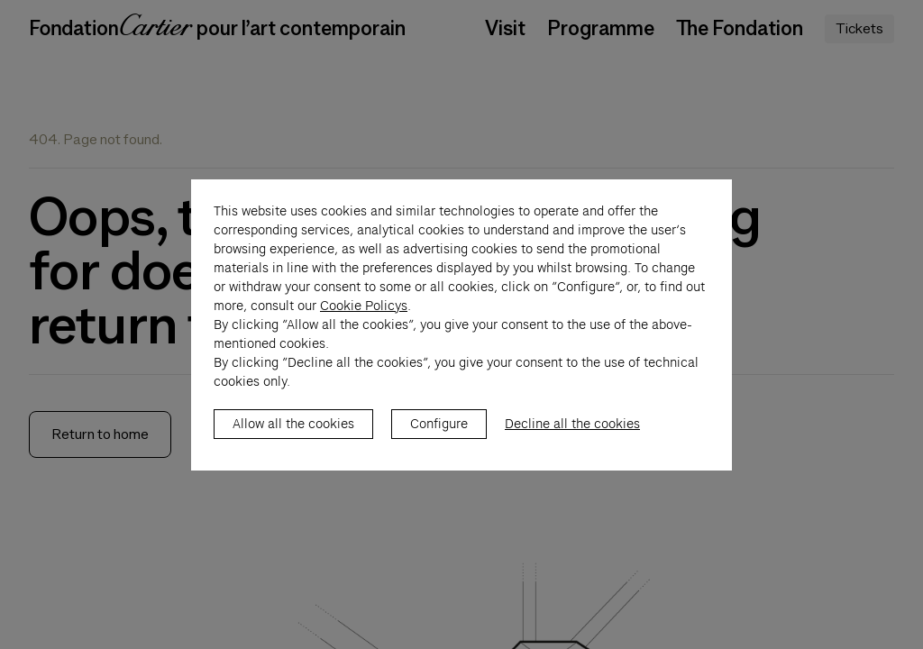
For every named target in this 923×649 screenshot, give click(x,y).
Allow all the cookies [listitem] (293, 442)
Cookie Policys (363, 324)
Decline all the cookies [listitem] (572, 442)
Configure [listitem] (439, 442)
